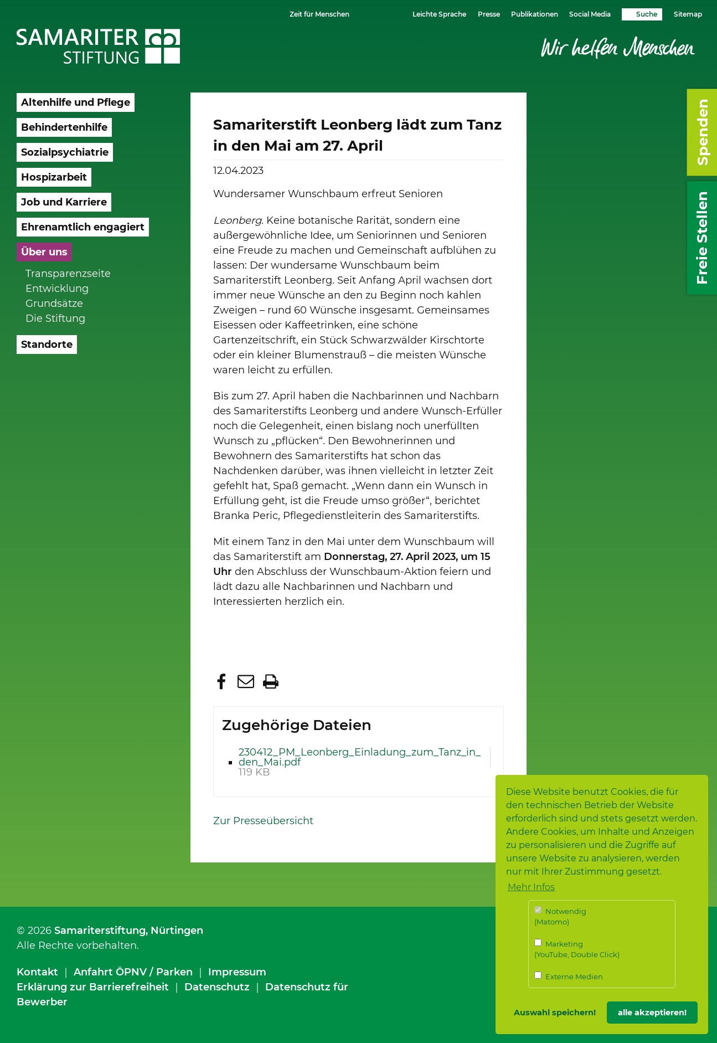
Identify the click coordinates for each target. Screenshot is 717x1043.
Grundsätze (54, 303)
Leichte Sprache (439, 14)
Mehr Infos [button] (531, 887)
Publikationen (534, 14)
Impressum (237, 972)
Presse (489, 14)
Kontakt (37, 972)
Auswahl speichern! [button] (555, 1013)
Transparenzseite (68, 274)
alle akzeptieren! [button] (652, 1013)
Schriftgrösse (372, 14)
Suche (646, 14)
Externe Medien (568, 976)
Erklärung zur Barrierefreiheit (93, 987)
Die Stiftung (55, 318)
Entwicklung (57, 288)
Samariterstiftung (100, 930)
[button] (223, 681)
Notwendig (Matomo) (560, 916)
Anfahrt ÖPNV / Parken (133, 972)
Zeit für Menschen (319, 14)
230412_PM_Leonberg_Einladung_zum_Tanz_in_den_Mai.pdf (360, 757)
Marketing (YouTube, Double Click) (577, 949)
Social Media (590, 14)
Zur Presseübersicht (263, 821)
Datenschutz (217, 987)
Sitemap (688, 14)
